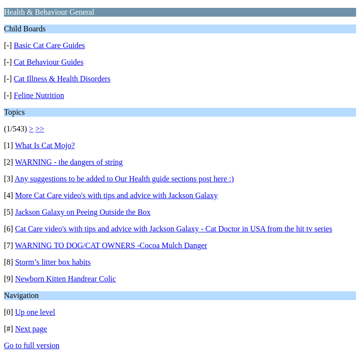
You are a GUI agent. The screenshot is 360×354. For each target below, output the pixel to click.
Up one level (35, 312)
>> (39, 129)
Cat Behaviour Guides (48, 62)
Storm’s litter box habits (53, 262)
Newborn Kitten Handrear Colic (65, 279)
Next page (31, 329)
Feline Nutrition (39, 95)
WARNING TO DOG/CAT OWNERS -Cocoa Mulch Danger (111, 245)
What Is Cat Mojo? (45, 145)
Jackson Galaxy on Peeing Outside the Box (83, 212)
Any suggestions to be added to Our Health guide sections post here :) (124, 179)
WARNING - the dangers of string (69, 162)
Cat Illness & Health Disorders (62, 79)
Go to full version (31, 345)
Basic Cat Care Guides (49, 45)
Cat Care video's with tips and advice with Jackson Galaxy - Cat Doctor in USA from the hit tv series (174, 229)
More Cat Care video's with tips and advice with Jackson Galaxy (116, 195)
